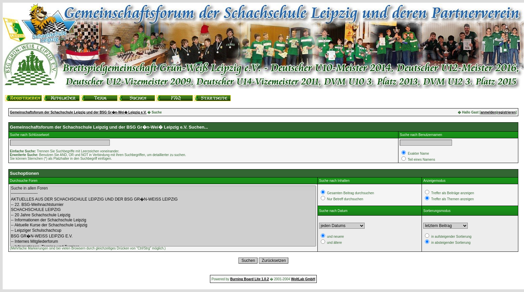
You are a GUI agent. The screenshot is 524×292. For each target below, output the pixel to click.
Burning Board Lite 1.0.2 (249, 279)
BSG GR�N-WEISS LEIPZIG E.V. (163, 236)
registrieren (506, 112)
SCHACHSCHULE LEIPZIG (163, 209)
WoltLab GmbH (303, 279)
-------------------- (163, 193)
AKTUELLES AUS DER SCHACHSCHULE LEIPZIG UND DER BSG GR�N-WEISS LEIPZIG (163, 199)
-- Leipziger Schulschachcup (163, 230)
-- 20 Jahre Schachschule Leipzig (163, 215)
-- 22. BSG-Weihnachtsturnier (163, 204)
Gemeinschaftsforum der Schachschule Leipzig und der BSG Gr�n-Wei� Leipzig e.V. (78, 112)
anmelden (489, 112)
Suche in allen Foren (163, 188)
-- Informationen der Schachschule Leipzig (163, 220)
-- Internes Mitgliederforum (163, 241)
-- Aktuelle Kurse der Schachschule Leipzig (163, 225)
